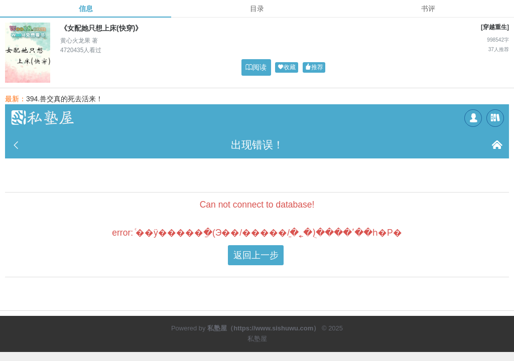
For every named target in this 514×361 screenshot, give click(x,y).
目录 (257, 9)
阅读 (256, 67)
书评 (428, 9)
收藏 (287, 67)
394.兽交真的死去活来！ (64, 99)
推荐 (314, 67)
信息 (86, 9)
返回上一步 (256, 255)
